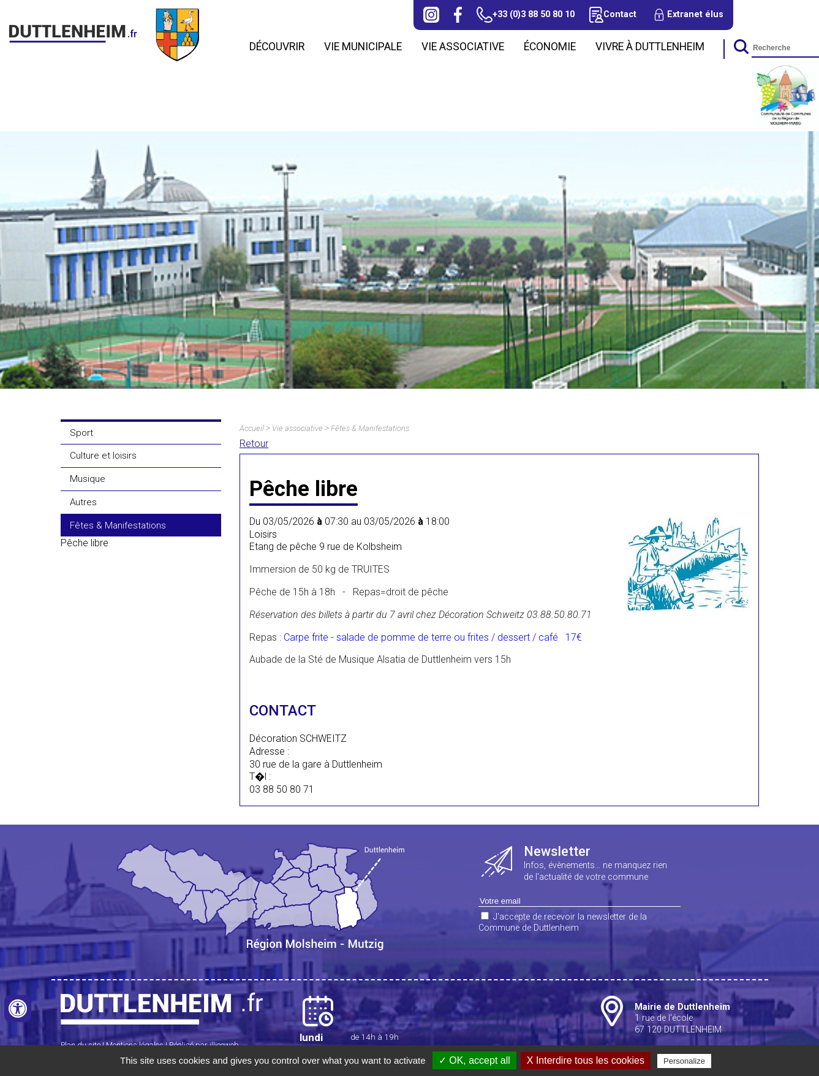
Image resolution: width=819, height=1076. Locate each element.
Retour (254, 443)
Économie (550, 46)
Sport (81, 432)
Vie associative (462, 46)
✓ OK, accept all (474, 1060)
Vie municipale (363, 46)
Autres (83, 502)
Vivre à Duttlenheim (649, 46)
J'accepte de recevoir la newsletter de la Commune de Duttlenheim (562, 923)
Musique (87, 478)
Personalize (684, 1061)
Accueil (252, 428)
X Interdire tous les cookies (585, 1060)
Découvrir (276, 46)
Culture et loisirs (103, 455)
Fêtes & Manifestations (118, 525)
